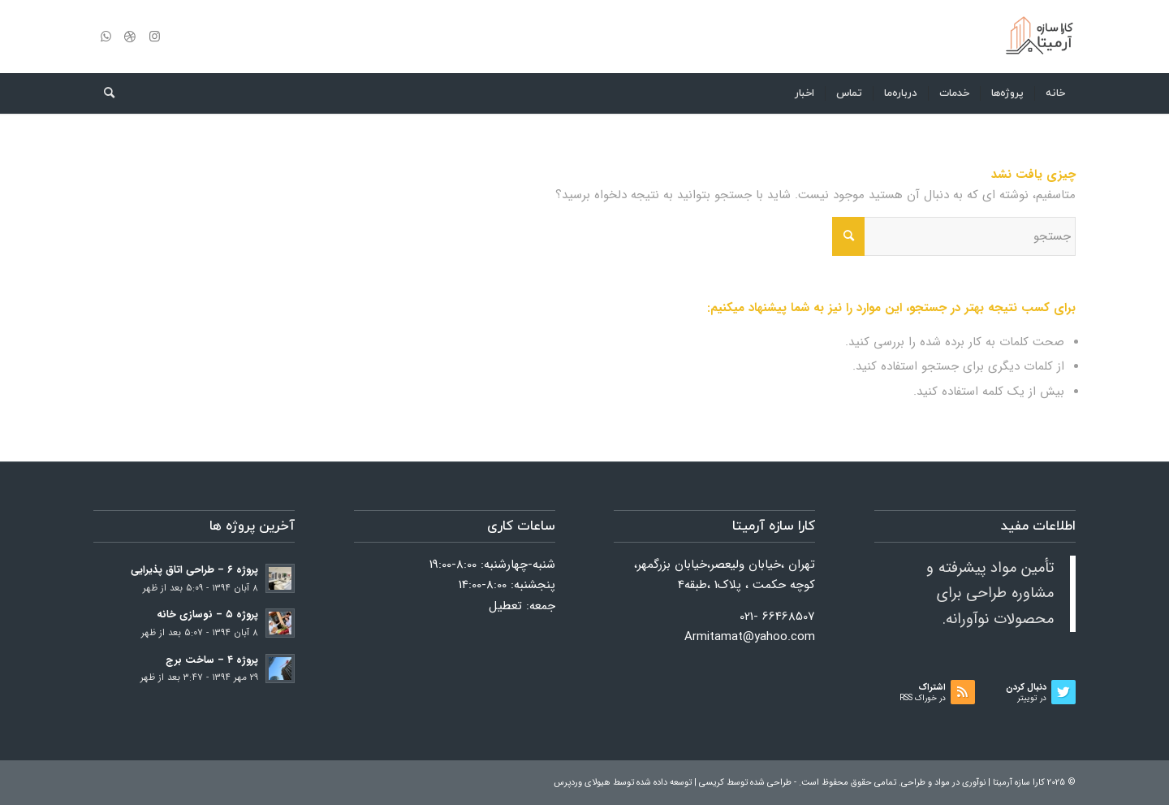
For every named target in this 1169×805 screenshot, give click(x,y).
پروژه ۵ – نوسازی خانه (207, 615)
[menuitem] (1055, 93)
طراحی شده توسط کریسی (745, 783)
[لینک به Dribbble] (130, 36)
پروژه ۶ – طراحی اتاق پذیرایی (194, 570)
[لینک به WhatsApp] (105, 36)
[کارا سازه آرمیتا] (1039, 36)
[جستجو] (103, 93)
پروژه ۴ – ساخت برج (212, 660)
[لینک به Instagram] (154, 36)
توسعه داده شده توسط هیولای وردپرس (623, 783)
